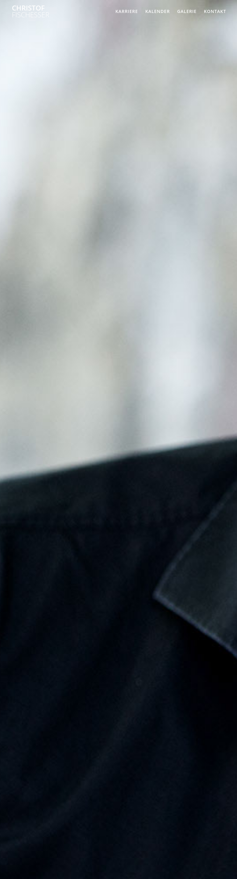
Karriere (126, 11)
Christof (30, 12)
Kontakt (215, 11)
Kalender (157, 11)
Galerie (187, 11)
